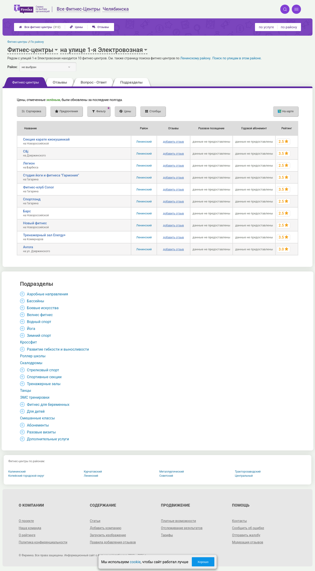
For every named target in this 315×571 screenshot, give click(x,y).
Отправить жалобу (246, 535)
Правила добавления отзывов (113, 542)
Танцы (25, 390)
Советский (166, 475)
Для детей (36, 411)
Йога (31, 328)
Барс (27, 211)
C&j (25, 151)
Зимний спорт (39, 335)
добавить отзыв (173, 141)
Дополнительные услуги (48, 439)
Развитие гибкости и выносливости (58, 349)
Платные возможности (178, 521)
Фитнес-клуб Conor (38, 187)
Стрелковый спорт (43, 370)
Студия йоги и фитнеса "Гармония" (51, 175)
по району (289, 27)
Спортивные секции (44, 377)
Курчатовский (93, 471)
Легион (29, 163)
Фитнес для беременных (48, 404)
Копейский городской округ (26, 475)
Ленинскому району (195, 58)
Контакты (239, 521)
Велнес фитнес (40, 315)
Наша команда (30, 528)
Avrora (28, 247)
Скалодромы (31, 363)
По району (37, 41)
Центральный (244, 475)
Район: (12, 67)
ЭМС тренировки (34, 397)
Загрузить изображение (108, 535)
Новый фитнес (35, 223)
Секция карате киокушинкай (46, 139)
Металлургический (171, 471)
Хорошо (203, 562)
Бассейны (35, 301)
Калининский (17, 471)
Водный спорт (39, 322)
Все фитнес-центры (39, 27)
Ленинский (144, 141)
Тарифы (167, 535)
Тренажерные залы (43, 384)
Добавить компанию (105, 528)
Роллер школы (33, 356)
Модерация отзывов (247, 542)
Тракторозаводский (248, 471)
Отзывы (100, 27)
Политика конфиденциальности (43, 542)
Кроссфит (28, 342)
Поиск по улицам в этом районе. (237, 58)
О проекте (26, 521)
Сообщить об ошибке (248, 528)
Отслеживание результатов (182, 528)
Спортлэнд (31, 199)
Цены (76, 27)
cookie (135, 562)
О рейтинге (27, 535)
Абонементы (38, 425)
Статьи (95, 521)
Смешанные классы (37, 418)
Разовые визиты (41, 432)
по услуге (266, 27)
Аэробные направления (47, 294)
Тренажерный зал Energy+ (44, 235)
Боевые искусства (43, 308)
